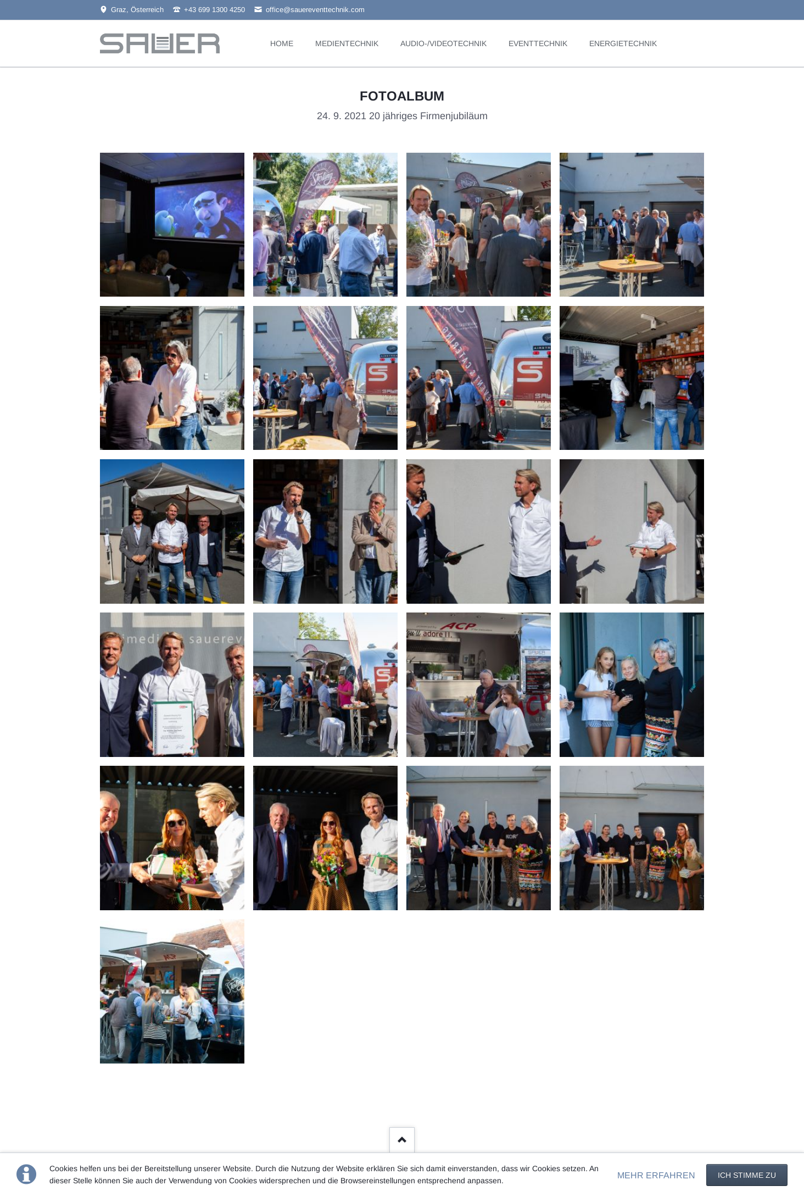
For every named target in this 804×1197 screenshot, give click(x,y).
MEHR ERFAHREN (656, 1175)
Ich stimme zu (747, 1175)
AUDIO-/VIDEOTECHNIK (443, 43)
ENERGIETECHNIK (623, 43)
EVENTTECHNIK (538, 43)
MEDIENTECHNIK (346, 43)
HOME (281, 43)
